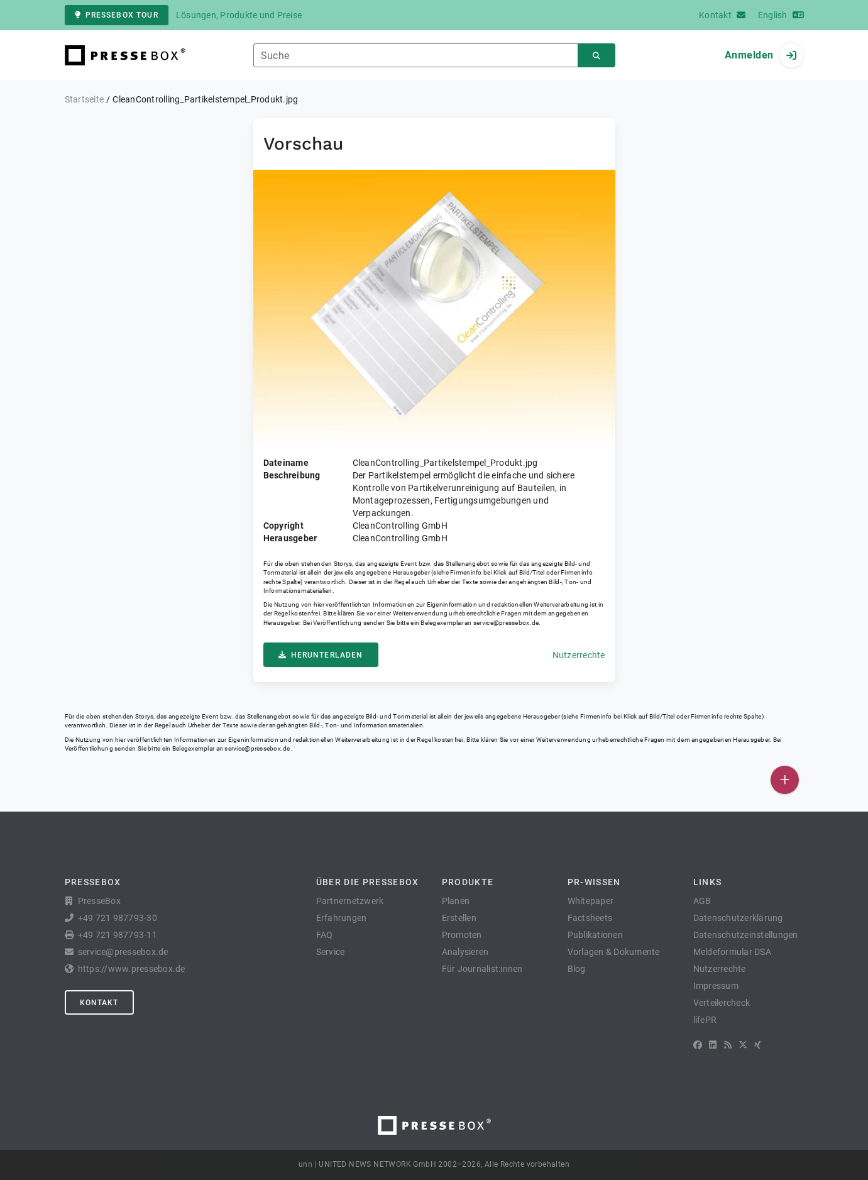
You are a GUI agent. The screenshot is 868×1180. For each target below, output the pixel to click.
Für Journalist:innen (482, 969)
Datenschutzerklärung (738, 918)
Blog (577, 969)
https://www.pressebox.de (131, 969)
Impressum (716, 986)
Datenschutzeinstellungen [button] (745, 935)
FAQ (324, 935)
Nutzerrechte (578, 655)
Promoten (462, 935)
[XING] (757, 1045)
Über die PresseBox (367, 882)
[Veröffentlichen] (785, 780)
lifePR (705, 1020)
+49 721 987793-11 (117, 935)
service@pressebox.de (506, 622)
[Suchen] (596, 55)
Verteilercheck (721, 1003)
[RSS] (728, 1045)
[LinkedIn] (713, 1045)
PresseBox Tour (116, 15)
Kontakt (99, 1002)
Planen (456, 901)
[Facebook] (697, 1045)
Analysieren (465, 952)
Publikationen (595, 935)
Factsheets (590, 918)
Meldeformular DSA (732, 952)
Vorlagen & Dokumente (614, 952)
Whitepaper (591, 901)
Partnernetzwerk (350, 901)
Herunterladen (320, 655)
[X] (743, 1045)
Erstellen (459, 918)
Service (330, 952)
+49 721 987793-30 (117, 918)
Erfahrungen (341, 918)
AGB (702, 901)
